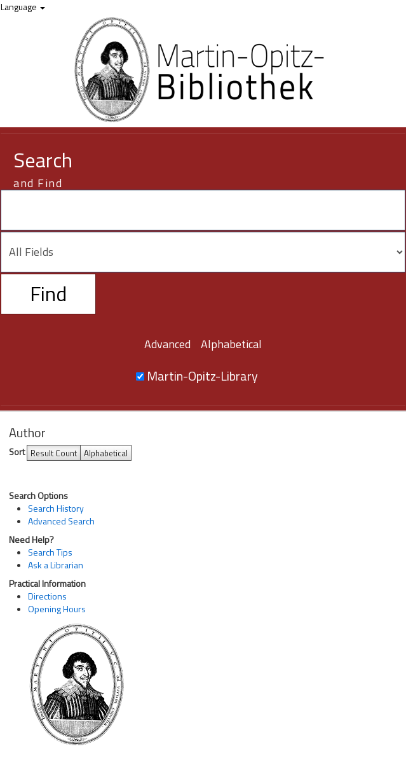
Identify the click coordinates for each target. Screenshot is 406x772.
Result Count (53, 453)
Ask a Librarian (55, 565)
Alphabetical (231, 344)
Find (48, 293)
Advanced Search (61, 521)
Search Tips (50, 552)
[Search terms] (203, 210)
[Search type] (203, 252)
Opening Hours (57, 608)
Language (23, 6)
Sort (17, 452)
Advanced (167, 344)
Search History (56, 508)
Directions (47, 596)
